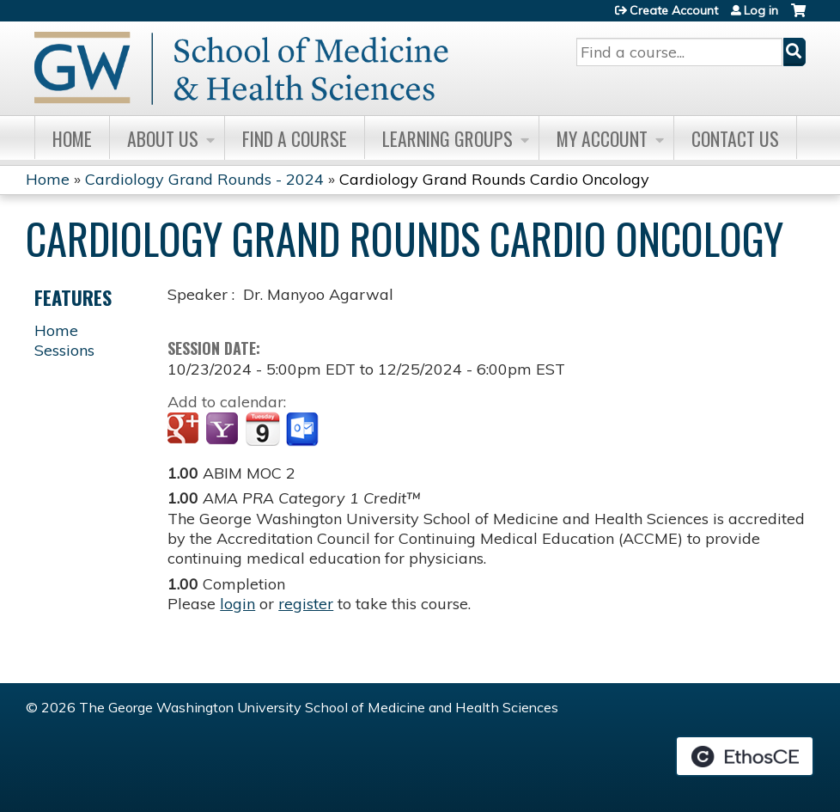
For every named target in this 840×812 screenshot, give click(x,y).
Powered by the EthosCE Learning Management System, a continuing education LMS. (744, 756)
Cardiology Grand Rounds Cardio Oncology (494, 179)
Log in (761, 10)
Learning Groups (447, 138)
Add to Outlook (303, 429)
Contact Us (735, 138)
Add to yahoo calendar (223, 429)
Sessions (64, 350)
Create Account (674, 10)
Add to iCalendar (262, 429)
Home (72, 138)
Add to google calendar (185, 429)
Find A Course (294, 138)
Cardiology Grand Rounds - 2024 (204, 179)
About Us (162, 138)
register (305, 604)
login (237, 604)
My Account (602, 138)
